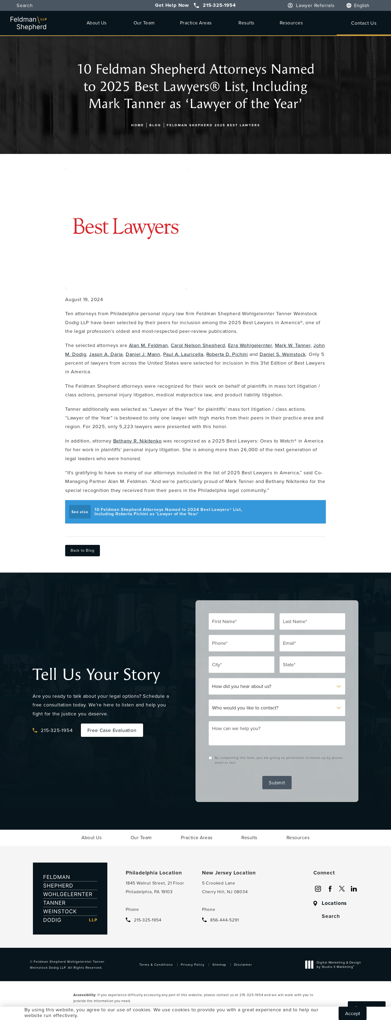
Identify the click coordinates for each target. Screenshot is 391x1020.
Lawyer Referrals (315, 5)
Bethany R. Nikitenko (137, 440)
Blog (155, 125)
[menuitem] (97, 22)
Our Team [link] (144, 22)
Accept (352, 1013)
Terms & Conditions (156, 964)
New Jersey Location (229, 872)
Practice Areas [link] (196, 22)
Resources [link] (291, 22)
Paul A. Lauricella (183, 354)
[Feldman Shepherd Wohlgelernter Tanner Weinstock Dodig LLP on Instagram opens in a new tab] (318, 888)
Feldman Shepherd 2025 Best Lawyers (213, 125)
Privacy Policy (192, 964)
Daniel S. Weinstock (283, 354)
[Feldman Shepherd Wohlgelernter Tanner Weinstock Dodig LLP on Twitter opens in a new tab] (341, 888)
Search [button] (25, 5)
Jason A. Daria (106, 354)
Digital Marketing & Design (334, 965)
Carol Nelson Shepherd (198, 345)
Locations (334, 903)
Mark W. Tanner (293, 345)
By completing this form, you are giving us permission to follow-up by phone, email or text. (279, 760)
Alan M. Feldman (148, 345)
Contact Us (364, 23)
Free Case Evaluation (112, 730)
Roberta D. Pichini (227, 354)
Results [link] (246, 22)
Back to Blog (82, 550)
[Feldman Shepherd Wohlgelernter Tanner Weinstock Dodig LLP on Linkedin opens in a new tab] (353, 888)
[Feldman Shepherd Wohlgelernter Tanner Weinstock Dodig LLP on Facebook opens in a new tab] (330, 888)
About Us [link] (97, 22)
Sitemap (219, 964)
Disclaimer (243, 964)
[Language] (364, 5)
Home (137, 125)
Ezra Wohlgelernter (250, 345)
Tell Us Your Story (96, 674)
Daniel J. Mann (143, 354)
